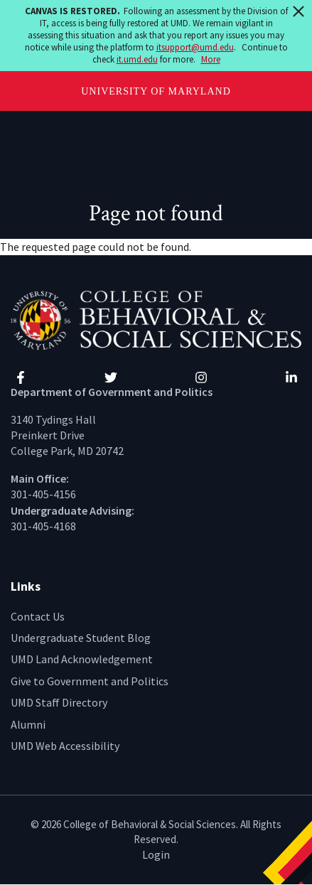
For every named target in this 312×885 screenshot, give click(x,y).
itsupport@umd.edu (195, 47)
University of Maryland (156, 91)
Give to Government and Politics (89, 681)
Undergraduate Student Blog (81, 638)
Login (156, 854)
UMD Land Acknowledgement (82, 659)
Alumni (28, 724)
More (210, 59)
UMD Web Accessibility (65, 746)
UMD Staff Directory (59, 702)
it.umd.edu (137, 59)
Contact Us (38, 616)
